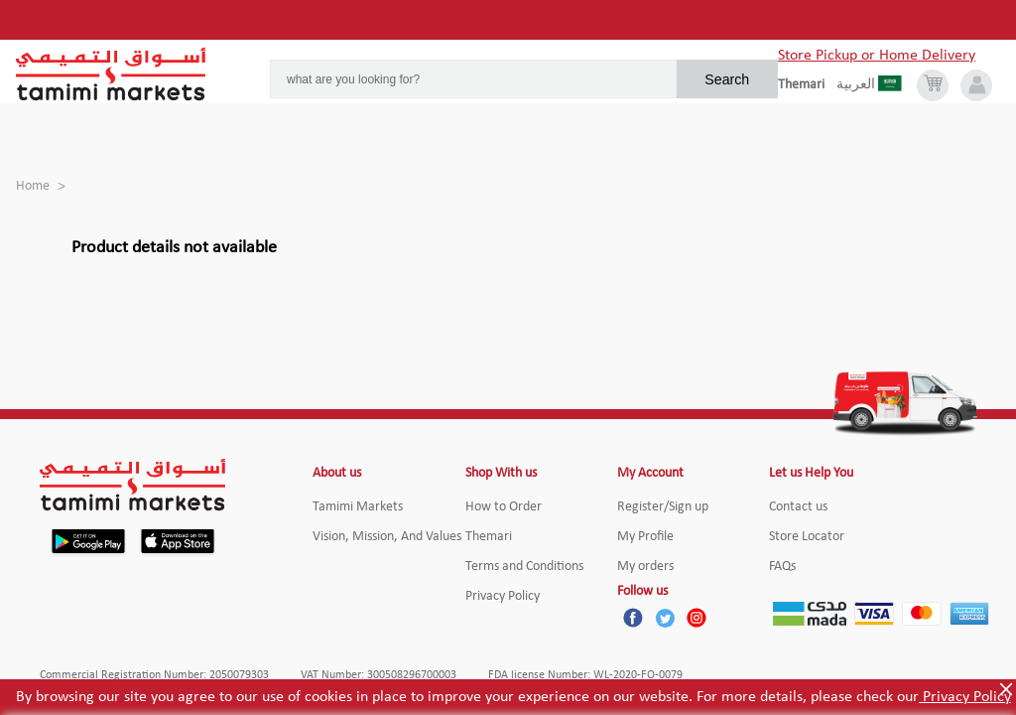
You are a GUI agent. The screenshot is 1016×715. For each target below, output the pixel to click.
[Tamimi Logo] (111, 74)
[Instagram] (696, 618)
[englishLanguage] (807, 85)
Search (726, 79)
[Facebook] (633, 618)
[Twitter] (665, 618)
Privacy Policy (965, 697)
